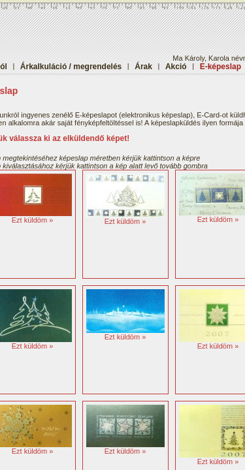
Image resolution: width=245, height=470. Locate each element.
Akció (176, 66)
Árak (143, 66)
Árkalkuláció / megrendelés (71, 66)
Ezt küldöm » (33, 220)
